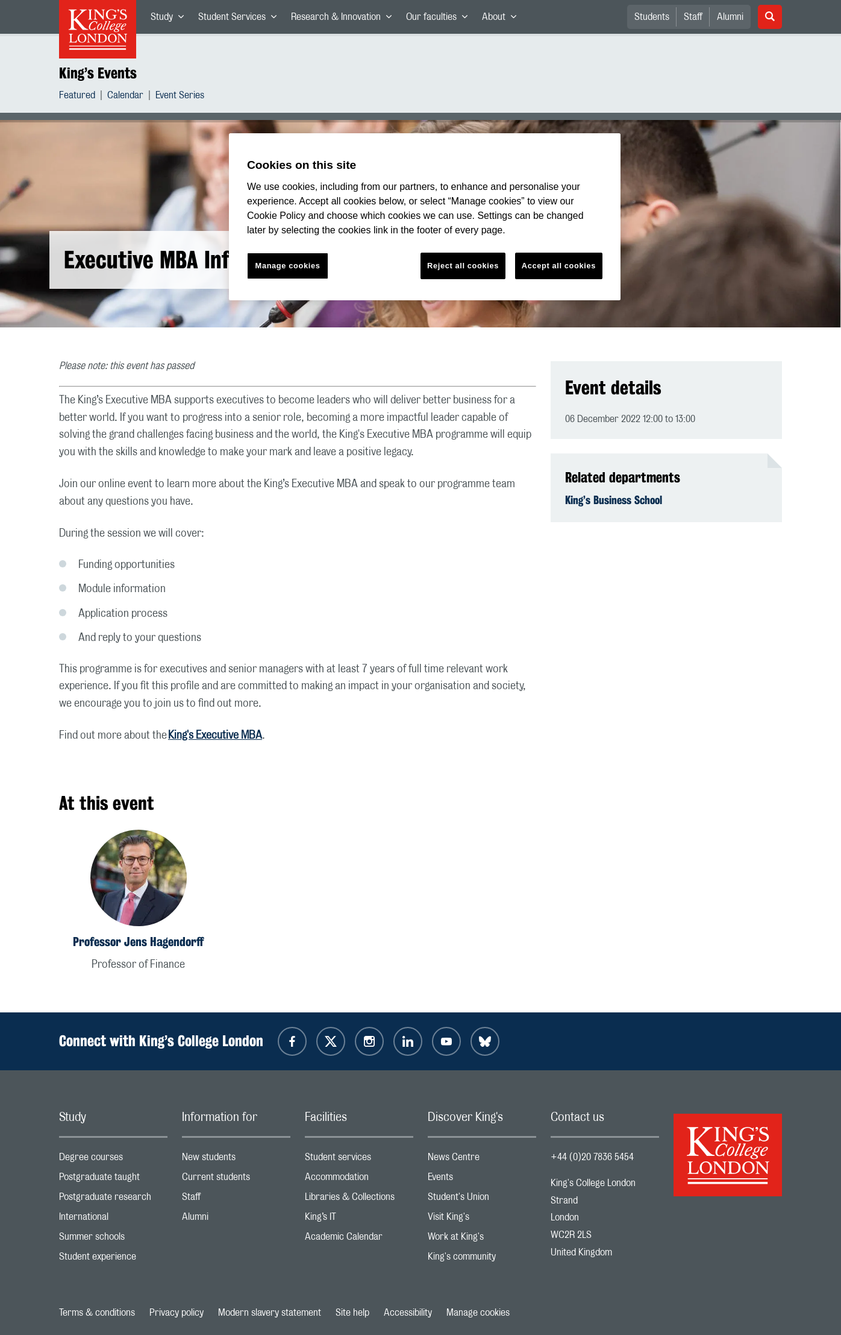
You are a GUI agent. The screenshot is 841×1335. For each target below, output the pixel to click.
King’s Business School (613, 500)
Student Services (241, 19)
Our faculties (440, 19)
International (113, 1219)
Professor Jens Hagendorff (138, 941)
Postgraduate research (113, 1199)
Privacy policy (176, 1313)
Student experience (113, 1259)
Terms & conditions (97, 1313)
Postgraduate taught (113, 1179)
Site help (352, 1313)
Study (171, 19)
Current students (236, 1179)
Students (651, 17)
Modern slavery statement (269, 1313)
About (503, 19)
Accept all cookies (559, 265)
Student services (359, 1159)
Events (482, 1179)
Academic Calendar (359, 1239)
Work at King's (482, 1239)
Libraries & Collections (359, 1199)
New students (236, 1159)
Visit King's (482, 1219)
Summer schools (113, 1239)
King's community (482, 1259)
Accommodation (359, 1179)
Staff (693, 17)
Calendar (125, 96)
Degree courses (113, 1159)
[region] (425, 216)
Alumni (730, 17)
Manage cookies (478, 1313)
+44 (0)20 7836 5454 (592, 1157)
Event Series (179, 96)
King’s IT (359, 1219)
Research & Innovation (345, 19)
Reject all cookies (463, 265)
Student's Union (482, 1199)
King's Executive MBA (215, 735)
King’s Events (98, 73)
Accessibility (408, 1313)
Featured (77, 96)
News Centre (482, 1159)
